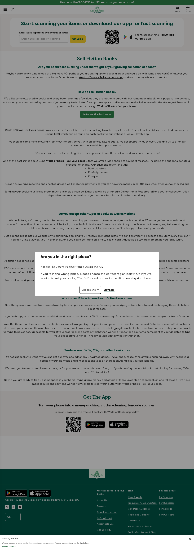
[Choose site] (90, 290)
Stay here (109, 289)
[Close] (189, 544)
